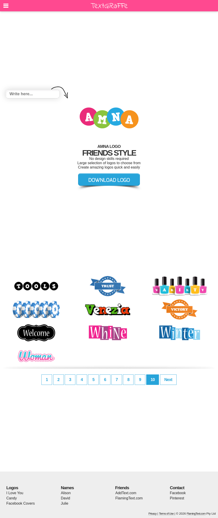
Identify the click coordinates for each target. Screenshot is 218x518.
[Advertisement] (109, 51)
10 (153, 379)
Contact (177, 487)
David (65, 498)
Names (67, 487)
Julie (64, 503)
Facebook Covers (20, 503)
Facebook (178, 493)
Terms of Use (166, 513)
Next (168, 379)
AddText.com (125, 493)
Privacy (153, 513)
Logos (12, 487)
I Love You (14, 493)
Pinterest (177, 498)
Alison (66, 493)
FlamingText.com (129, 498)
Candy (11, 498)
